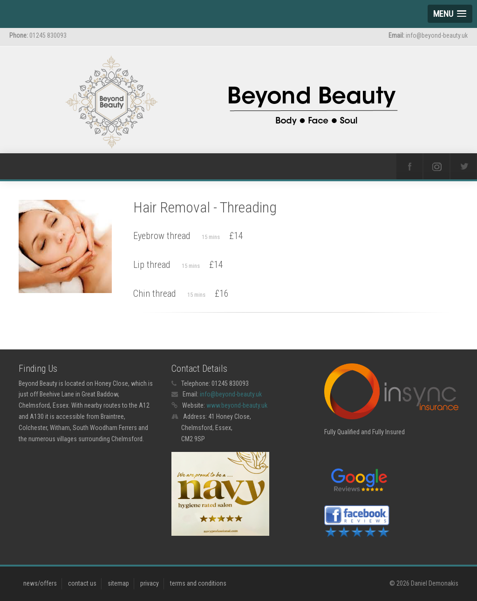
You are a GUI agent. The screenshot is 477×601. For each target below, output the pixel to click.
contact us (82, 583)
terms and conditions (198, 583)
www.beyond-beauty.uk (236, 405)
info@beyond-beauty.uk (231, 394)
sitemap (118, 583)
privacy (149, 583)
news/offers (40, 583)
